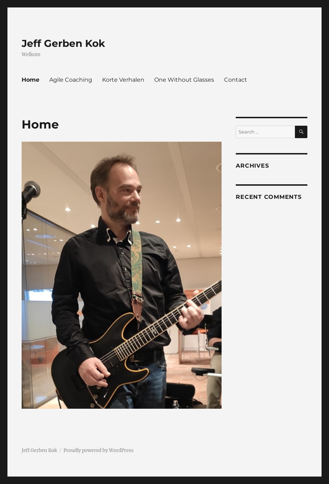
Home (30, 79)
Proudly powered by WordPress (98, 450)
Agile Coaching (70, 79)
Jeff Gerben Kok (63, 43)
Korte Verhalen (123, 79)
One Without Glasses (184, 79)
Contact (235, 79)
